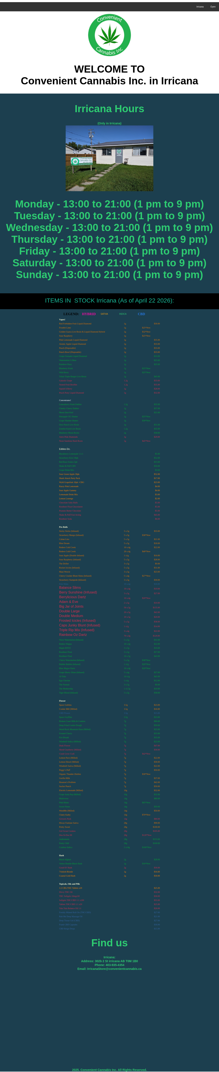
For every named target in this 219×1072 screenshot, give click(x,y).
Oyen (213, 7)
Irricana (200, 7)
